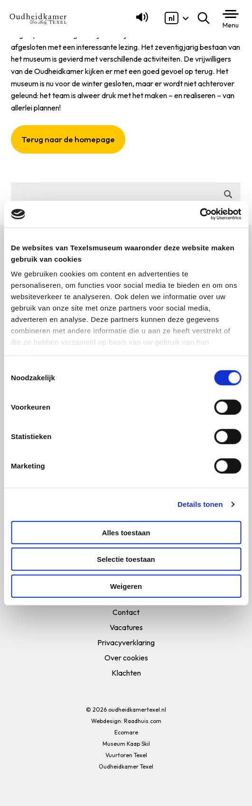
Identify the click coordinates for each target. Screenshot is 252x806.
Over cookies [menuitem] (126, 657)
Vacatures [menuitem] (126, 627)
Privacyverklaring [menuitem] (126, 642)
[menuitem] (171, 18)
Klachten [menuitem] (126, 673)
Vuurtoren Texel (126, 755)
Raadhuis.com (142, 720)
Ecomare (126, 732)
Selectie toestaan (126, 559)
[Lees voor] (140, 21)
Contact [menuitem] (126, 612)
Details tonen (200, 504)
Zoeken (205, 18)
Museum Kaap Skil (126, 743)
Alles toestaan (126, 532)
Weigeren (126, 586)
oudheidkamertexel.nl (137, 709)
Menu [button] (231, 25)
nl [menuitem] (171, 18)
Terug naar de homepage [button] (68, 139)
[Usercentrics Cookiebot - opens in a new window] (199, 214)
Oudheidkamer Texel (126, 766)
